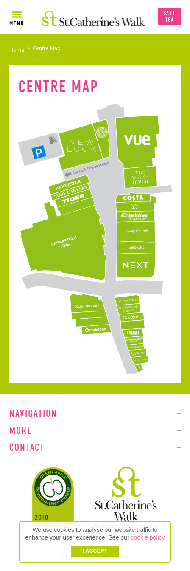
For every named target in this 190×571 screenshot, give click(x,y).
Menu (16, 23)
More (20, 430)
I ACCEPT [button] (95, 551)
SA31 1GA (169, 16)
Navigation (33, 413)
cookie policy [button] (148, 537)
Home (16, 50)
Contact (27, 447)
